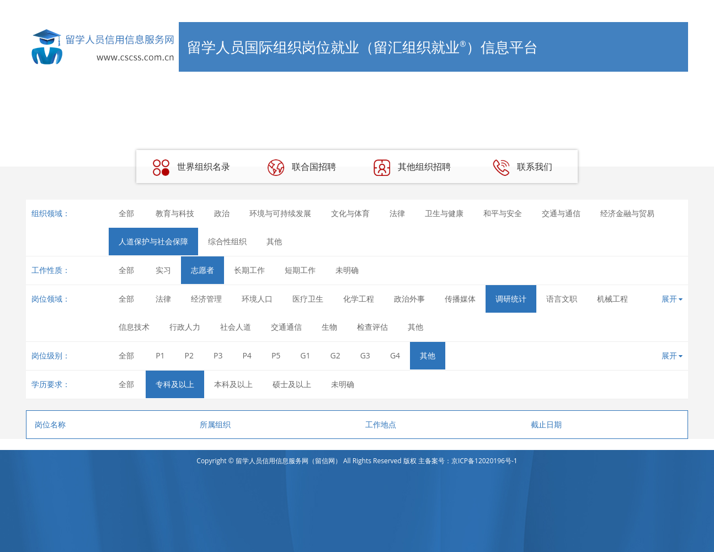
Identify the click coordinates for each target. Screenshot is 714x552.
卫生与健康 (444, 213)
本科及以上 (233, 384)
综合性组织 (227, 241)
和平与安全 (502, 213)
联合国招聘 (302, 167)
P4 (246, 355)
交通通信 (286, 326)
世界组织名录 (191, 167)
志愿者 (202, 270)
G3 (365, 355)
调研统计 (510, 298)
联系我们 (522, 167)
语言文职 (561, 298)
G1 (305, 355)
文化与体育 (350, 213)
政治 (222, 213)
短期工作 (300, 270)
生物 (329, 326)
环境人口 (257, 298)
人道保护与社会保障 (153, 241)
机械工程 (612, 298)
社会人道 (235, 326)
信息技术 (134, 326)
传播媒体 (460, 298)
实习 (163, 270)
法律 (397, 213)
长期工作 (249, 270)
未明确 (347, 270)
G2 (335, 355)
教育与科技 (175, 213)
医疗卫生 (307, 298)
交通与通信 (561, 213)
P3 (218, 355)
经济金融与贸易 (627, 213)
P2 (189, 355)
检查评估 (372, 326)
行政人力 (184, 326)
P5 (275, 355)
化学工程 (358, 298)
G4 (395, 355)
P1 (160, 355)
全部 (126, 213)
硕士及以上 (292, 384)
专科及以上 (175, 384)
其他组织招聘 (412, 167)
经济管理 (206, 298)
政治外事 (409, 298)
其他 (274, 241)
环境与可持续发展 (280, 213)
